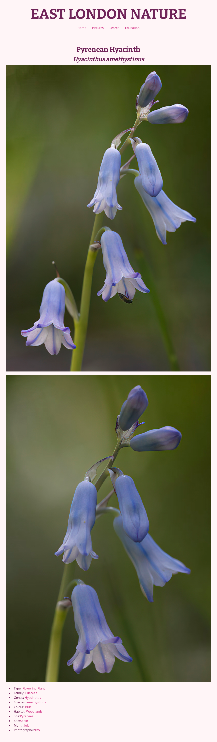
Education (132, 28)
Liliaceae (31, 693)
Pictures (98, 28)
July (27, 725)
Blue (28, 707)
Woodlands (34, 711)
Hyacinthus (33, 697)
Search (114, 28)
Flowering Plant (33, 688)
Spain (24, 721)
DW (37, 730)
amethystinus (36, 702)
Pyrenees (26, 716)
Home (81, 28)
